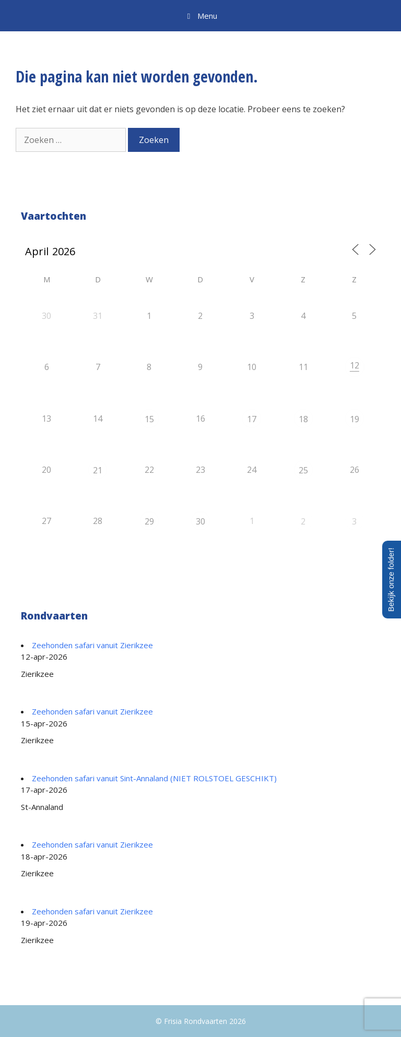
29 (149, 521)
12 (354, 365)
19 (354, 419)
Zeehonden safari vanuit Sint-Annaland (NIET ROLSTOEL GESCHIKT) (154, 778)
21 (97, 470)
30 (200, 521)
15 (149, 419)
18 (303, 419)
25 (303, 470)
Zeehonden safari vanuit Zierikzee (92, 645)
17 (251, 419)
